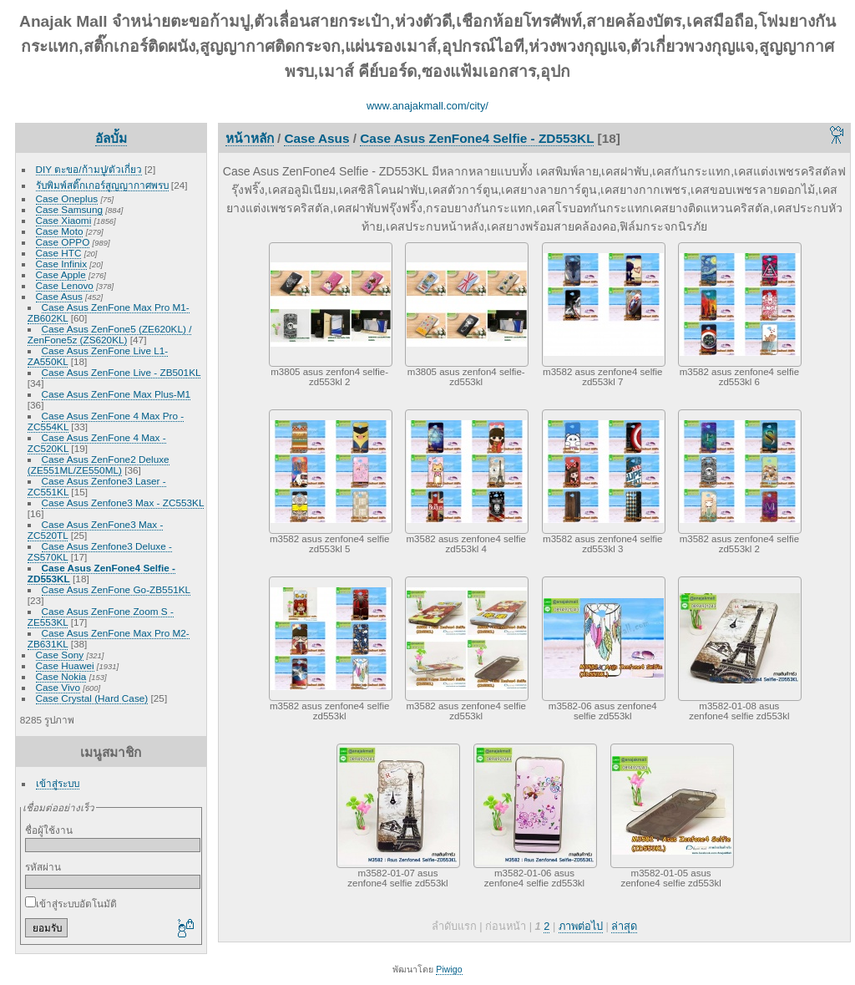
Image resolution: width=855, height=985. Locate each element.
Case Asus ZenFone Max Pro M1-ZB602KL (109, 312)
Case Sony (60, 654)
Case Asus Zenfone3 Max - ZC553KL (123, 502)
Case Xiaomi (64, 220)
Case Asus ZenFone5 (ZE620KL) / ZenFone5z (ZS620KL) (110, 334)
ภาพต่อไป (581, 926)
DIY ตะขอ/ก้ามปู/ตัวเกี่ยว (89, 169)
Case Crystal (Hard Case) (92, 698)
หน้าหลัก (249, 138)
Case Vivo (58, 687)
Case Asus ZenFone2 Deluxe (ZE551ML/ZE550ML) (98, 464)
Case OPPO (63, 241)
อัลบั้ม (111, 138)
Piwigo (449, 969)
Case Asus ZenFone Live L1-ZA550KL (98, 356)
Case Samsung (69, 209)
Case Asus (59, 296)
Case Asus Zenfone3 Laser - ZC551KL (97, 486)
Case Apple (61, 274)
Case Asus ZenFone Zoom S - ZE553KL (101, 616)
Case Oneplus (67, 198)
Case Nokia (61, 676)
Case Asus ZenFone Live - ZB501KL (121, 372)
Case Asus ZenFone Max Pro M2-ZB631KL (109, 638)
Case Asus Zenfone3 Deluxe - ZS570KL (100, 551)
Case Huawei (65, 665)
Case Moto (59, 231)
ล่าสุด (624, 926)
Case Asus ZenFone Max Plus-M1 (116, 393)
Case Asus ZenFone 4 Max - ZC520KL (97, 443)
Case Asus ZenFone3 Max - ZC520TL (96, 530)
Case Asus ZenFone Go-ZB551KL (116, 589)
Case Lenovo (65, 285)
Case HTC (59, 252)
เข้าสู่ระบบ (57, 783)
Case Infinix (61, 263)
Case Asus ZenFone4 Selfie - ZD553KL (101, 573)
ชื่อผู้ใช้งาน (49, 830)
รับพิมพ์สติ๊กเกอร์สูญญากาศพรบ (102, 185)
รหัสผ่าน (43, 866)
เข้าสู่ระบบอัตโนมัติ (71, 903)
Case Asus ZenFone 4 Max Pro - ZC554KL (106, 421)
